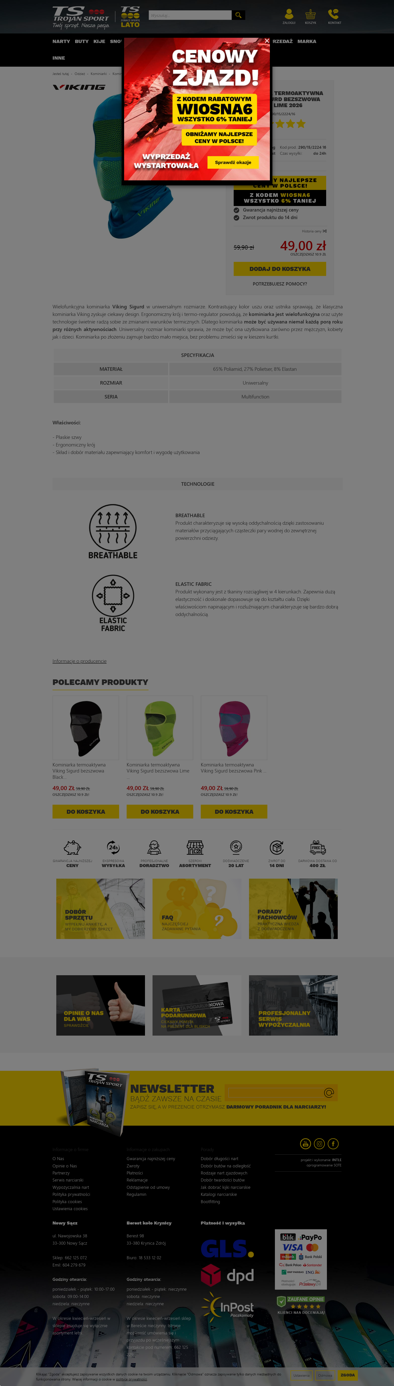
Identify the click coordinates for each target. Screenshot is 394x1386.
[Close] (267, 40)
